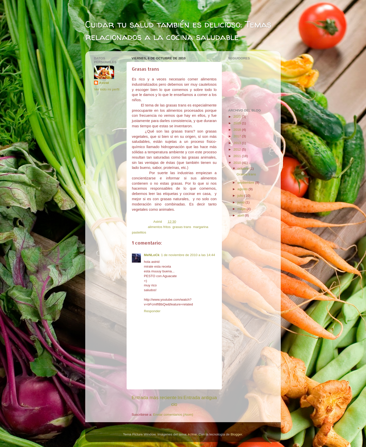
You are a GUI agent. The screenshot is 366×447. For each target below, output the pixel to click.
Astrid (104, 83)
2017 (237, 136)
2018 (237, 130)
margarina (200, 227)
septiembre (246, 182)
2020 (237, 117)
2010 (237, 163)
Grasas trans (246, 174)
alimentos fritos (159, 227)
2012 (237, 149)
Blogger (236, 434)
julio (240, 195)
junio (241, 202)
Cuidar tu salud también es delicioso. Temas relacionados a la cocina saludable (178, 30)
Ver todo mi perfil (106, 89)
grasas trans (181, 227)
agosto (242, 189)
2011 (237, 156)
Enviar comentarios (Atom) (173, 414)
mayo (242, 209)
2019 (237, 123)
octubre (243, 168)
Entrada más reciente (154, 397)
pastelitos (139, 232)
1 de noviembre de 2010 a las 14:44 (188, 255)
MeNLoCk (151, 255)
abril (241, 215)
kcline (192, 434)
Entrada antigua (200, 397)
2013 (237, 143)
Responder (152, 311)
